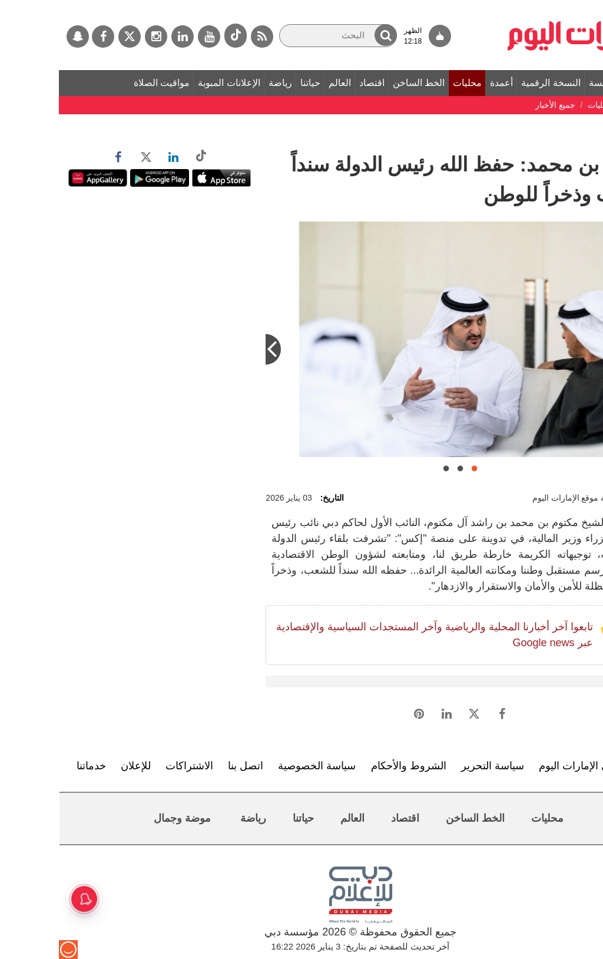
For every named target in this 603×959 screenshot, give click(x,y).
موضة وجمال (123, 818)
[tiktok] (176, 36)
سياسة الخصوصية (258, 766)
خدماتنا (32, 766)
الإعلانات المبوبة (170, 83)
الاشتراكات (130, 766)
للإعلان (77, 766)
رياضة (221, 83)
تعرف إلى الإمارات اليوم (532, 766)
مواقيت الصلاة (103, 83)
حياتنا (251, 83)
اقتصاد (313, 83)
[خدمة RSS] (203, 36)
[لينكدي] (123, 36)
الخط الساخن (360, 83)
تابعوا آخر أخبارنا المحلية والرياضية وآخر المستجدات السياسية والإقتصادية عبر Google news (375, 635)
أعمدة (442, 83)
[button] (327, 35)
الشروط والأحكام (349, 766)
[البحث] (279, 35)
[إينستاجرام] (97, 36)
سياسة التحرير (433, 766)
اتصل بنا (186, 766)
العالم (281, 83)
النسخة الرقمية (491, 83)
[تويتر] (70, 36)
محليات (408, 83)
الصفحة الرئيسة (560, 83)
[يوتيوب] (150, 36)
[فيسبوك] (44, 36)
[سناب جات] (19, 36)
